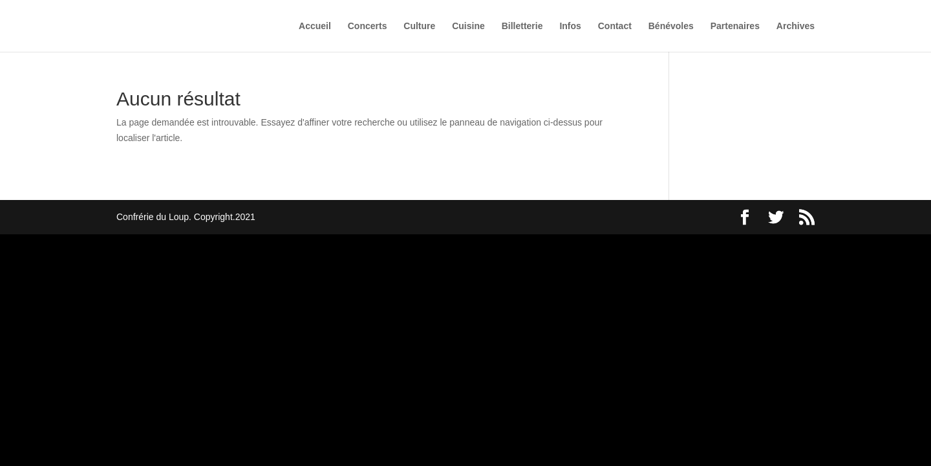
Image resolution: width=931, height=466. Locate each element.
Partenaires (735, 26)
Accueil (315, 26)
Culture (419, 26)
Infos (570, 26)
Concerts (367, 26)
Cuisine (468, 26)
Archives (795, 26)
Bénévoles (671, 26)
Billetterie (522, 26)
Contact (615, 26)
